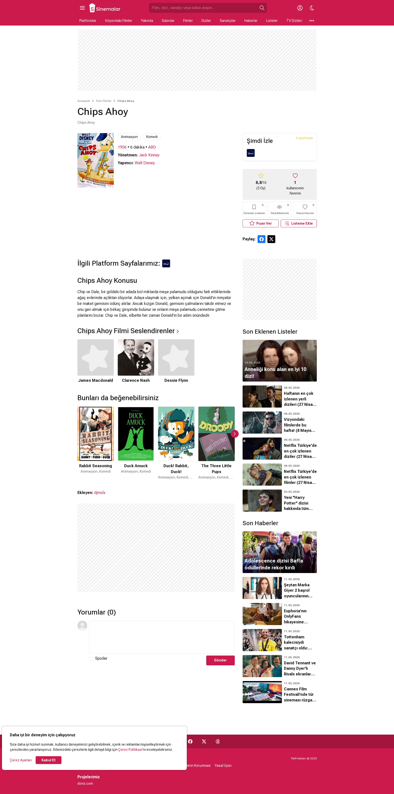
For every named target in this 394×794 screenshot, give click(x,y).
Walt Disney (145, 163)
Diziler (206, 21)
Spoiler (101, 658)
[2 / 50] (136, 443)
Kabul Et (49, 760)
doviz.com (85, 783)
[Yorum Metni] (162, 637)
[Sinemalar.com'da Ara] (203, 8)
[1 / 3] (95, 361)
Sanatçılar (228, 21)
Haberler (251, 21)
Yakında (147, 21)
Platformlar (87, 21)
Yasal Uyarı (223, 765)
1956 (122, 147)
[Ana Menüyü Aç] (82, 8)
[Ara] (262, 8)
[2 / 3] (136, 361)
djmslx (99, 492)
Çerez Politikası (130, 750)
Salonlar (168, 21)
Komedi (152, 137)
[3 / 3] (176, 361)
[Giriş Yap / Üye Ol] (300, 8)
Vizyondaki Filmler (118, 21)
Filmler (188, 21)
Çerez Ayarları (21, 760)
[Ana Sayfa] (105, 8)
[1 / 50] (95, 443)
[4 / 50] (216, 443)
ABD (152, 147)
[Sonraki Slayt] (235, 434)
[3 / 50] (176, 443)
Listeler (272, 21)
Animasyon (129, 137)
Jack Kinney (149, 155)
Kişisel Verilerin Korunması (190, 765)
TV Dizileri (294, 21)
